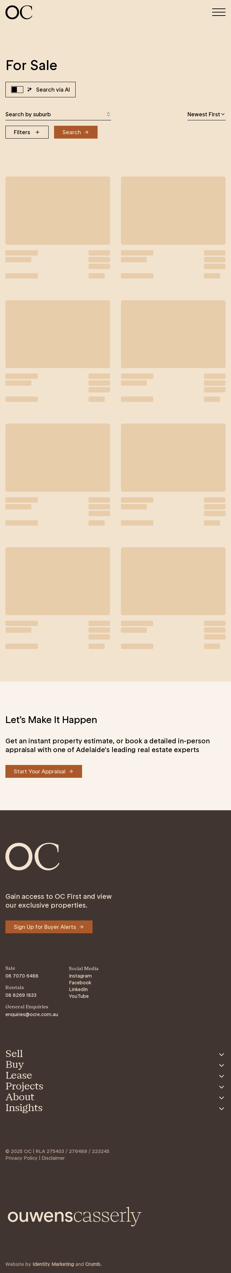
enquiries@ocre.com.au (31, 1014)
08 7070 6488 (21, 976)
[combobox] (58, 114)
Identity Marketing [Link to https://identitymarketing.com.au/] (53, 1264)
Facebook (80, 983)
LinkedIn (78, 989)
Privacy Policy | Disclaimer (35, 1158)
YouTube (79, 996)
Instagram (80, 976)
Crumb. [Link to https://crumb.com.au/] (93, 1264)
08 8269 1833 (20, 995)
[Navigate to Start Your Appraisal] (43, 771)
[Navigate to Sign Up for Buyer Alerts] (49, 926)
